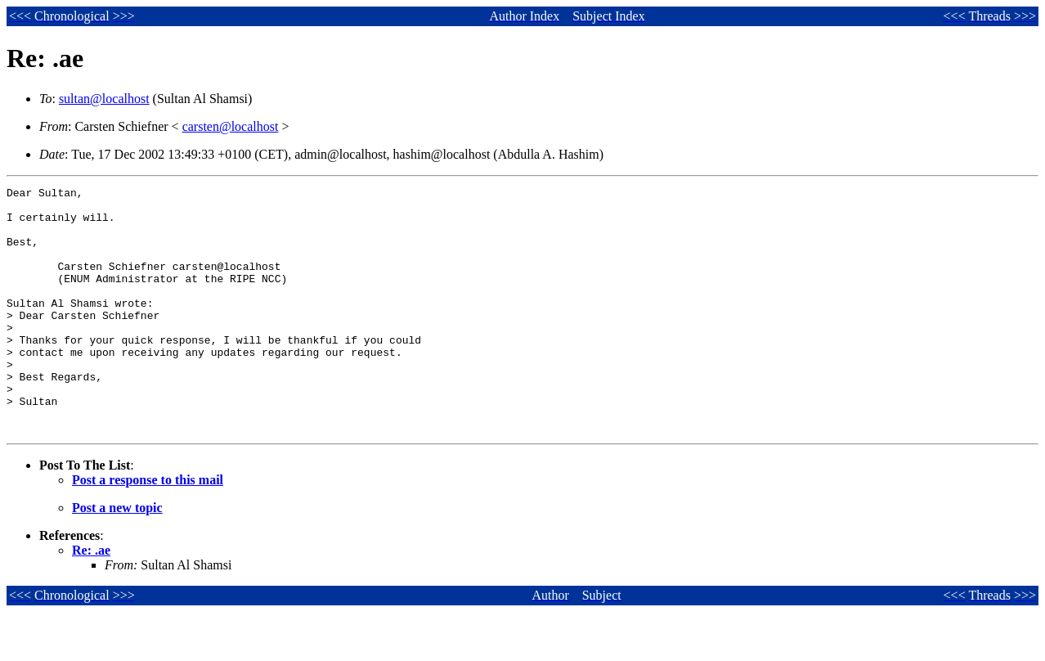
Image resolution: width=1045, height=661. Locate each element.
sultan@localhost (104, 99)
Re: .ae (91, 599)
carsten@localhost (230, 126)
